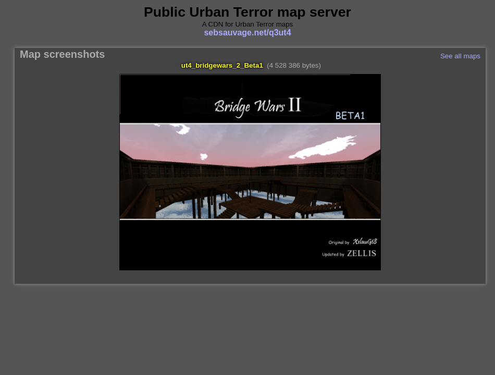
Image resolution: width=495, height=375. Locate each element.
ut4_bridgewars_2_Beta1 (222, 65)
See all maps (460, 56)
